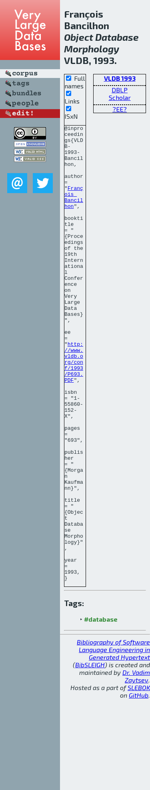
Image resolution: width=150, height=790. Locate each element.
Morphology (91, 48)
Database (117, 37)
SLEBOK (139, 778)
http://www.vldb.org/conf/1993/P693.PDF (73, 410)
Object (78, 37)
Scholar (120, 97)
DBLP (120, 90)
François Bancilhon (73, 212)
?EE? (119, 109)
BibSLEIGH (90, 756)
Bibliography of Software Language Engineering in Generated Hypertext (113, 740)
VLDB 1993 (120, 78)
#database (101, 710)
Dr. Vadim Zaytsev (136, 767)
